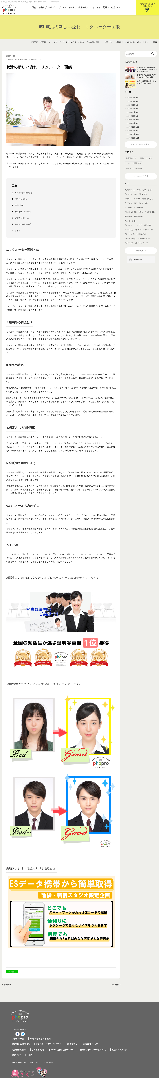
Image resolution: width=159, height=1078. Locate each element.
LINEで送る (12, 972)
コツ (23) (129, 211)
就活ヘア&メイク (136, 1022)
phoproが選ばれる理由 (60, 1011)
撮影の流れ (83, 7)
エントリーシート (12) (134, 229)
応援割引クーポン (109, 1017)
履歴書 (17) (139, 220)
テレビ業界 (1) (131, 242)
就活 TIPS (115, 7)
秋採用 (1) (129, 247)
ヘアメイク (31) (131, 207)
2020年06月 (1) (132, 117)
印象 (19, 59)
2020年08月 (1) (132, 114)
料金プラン (53, 7)
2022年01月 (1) (132, 106)
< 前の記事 (7, 984)
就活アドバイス (28, 59)
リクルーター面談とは (25, 193)
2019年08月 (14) (133, 141)
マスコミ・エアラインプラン (69, 1017)
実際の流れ (20, 205)
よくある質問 (58, 1022)
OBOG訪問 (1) (144, 242)
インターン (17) (131, 225)
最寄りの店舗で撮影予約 (147, 5)
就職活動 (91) (131, 162)
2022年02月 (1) (132, 102)
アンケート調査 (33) (133, 167)
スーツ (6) (129, 234)
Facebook (138, 263)
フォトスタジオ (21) (147, 216)
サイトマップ (63, 1035)
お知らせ (51, 1028)
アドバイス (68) (131, 198)
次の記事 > (115, 984)
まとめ (18, 230)
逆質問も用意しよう (24, 218)
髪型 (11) (148, 229)
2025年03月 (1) (132, 98)
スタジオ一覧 (68, 7)
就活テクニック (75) (145, 194)
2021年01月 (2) (132, 109)
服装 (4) (139, 234)
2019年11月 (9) (132, 133)
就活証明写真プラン (43, 1017)
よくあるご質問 (100, 7)
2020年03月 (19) (133, 121)
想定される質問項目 (24, 212)
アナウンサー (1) (142, 247)
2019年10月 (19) (133, 137)
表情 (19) (129, 220)
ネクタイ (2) (130, 238)
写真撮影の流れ (41, 1022)
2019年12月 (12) (133, 129)
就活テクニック (41, 59)
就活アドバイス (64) (133, 203)
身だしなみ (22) (131, 216)
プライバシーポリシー (42, 1035)
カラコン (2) (149, 234)
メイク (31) (144, 207)
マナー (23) (139, 211)
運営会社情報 (80, 1035)
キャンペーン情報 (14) (134, 172)
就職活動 (11, 59)
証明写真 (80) (131, 194)
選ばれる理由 (38, 7)
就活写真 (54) (148, 203)
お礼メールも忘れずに (25, 224)
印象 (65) (143, 198)
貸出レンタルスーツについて (111, 1022)
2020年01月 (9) (132, 125)
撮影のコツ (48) (146, 162)
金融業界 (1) (142, 238)
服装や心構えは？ (23, 199)
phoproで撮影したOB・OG (81, 1022)
